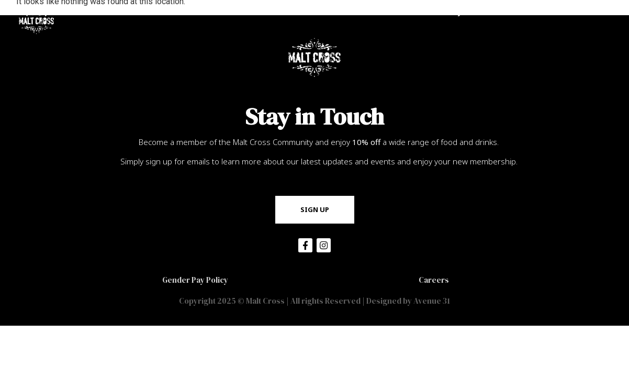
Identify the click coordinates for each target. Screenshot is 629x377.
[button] (314, 210)
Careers (434, 279)
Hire (504, 12)
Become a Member (366, 12)
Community (446, 12)
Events (548, 12)
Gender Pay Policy (195, 279)
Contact (600, 12)
